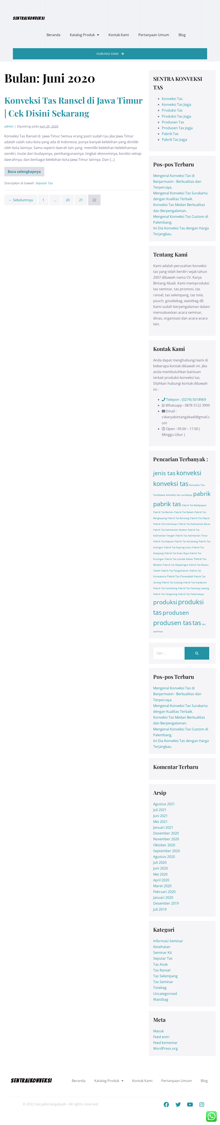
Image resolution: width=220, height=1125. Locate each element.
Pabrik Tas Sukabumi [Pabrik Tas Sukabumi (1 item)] (195, 582)
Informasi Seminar (168, 941)
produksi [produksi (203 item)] (165, 602)
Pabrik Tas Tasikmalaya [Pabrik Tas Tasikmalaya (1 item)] (191, 594)
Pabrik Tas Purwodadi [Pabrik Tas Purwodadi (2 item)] (180, 576)
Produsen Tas (173, 122)
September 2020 (166, 850)
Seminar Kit (162, 952)
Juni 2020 (160, 868)
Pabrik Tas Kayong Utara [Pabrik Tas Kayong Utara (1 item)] (177, 547)
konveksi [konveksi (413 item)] (188, 473)
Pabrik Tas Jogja (174, 139)
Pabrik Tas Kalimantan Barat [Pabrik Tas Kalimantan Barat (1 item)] (194, 524)
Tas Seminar (163, 981)
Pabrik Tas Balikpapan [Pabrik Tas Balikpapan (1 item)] (194, 505)
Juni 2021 (160, 815)
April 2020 (161, 880)
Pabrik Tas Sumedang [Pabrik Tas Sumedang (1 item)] (165, 588)
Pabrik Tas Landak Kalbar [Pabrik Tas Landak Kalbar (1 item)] (179, 559)
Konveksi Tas (172, 98)
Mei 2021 (160, 821)
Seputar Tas (44, 183)
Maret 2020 (162, 886)
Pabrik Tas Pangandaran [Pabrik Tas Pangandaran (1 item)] (175, 570)
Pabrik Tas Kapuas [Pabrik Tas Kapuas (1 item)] (163, 541)
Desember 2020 (166, 833)
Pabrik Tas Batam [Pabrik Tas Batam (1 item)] (184, 512)
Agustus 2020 (164, 856)
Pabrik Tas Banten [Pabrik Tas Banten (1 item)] (163, 512)
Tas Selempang (165, 976)
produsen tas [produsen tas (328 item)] (172, 623)
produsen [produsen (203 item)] (176, 612)
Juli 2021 (160, 809)
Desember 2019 (166, 903)
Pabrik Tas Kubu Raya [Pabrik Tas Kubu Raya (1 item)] (177, 553)
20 (68, 200)
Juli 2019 (160, 909)
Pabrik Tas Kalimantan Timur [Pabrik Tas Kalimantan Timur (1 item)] (192, 535)
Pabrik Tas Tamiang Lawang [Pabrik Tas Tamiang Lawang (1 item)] (193, 588)
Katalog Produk (84, 35)
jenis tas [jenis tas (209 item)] (164, 473)
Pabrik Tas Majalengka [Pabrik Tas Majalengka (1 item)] (175, 564)
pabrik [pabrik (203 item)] (202, 494)
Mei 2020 (160, 874)
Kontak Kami (118, 34)
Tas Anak (160, 964)
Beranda (53, 34)
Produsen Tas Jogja (177, 128)
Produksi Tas (172, 110)
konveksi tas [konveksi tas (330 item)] (170, 484)
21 (81, 200)
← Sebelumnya (21, 200)
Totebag (160, 987)
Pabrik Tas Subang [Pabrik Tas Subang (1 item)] (172, 582)
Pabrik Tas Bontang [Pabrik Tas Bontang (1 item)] (178, 518)
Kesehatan (161, 946)
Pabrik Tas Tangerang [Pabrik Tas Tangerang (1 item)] (165, 594)
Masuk (158, 1031)
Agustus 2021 (164, 804)
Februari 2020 (164, 891)
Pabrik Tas (170, 133)
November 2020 (166, 839)
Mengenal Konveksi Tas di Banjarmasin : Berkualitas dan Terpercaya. (177, 181)
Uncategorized (165, 993)
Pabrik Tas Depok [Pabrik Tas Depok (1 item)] (200, 518)
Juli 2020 (160, 862)
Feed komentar (165, 1042)
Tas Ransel (161, 970)
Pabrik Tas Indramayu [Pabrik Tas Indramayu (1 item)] (165, 524)
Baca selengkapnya (24, 170)
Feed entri (161, 1036)
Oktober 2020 (164, 845)
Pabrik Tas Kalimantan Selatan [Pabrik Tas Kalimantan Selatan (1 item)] (170, 529)
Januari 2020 (163, 897)
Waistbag (160, 999)
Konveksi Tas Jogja (176, 104)
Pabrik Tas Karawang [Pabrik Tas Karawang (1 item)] (186, 541)
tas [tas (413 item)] (196, 622)
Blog (182, 34)
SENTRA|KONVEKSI (29, 18)
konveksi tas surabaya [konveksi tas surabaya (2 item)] (179, 495)
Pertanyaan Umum (153, 34)
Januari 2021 (163, 827)
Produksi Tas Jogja (176, 116)
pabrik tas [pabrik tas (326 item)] (167, 504)
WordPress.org (165, 1048)
